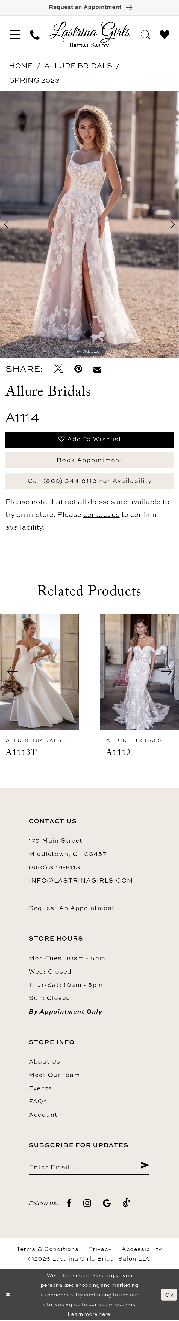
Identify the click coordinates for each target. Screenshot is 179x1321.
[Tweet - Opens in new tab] (58, 369)
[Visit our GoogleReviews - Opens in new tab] (106, 1204)
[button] (15, 34)
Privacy (100, 1249)
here (104, 1314)
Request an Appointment (72, 908)
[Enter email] (89, 1166)
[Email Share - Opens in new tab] (97, 369)
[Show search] (145, 34)
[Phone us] (34, 34)
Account (43, 1115)
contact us (101, 514)
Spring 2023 (34, 80)
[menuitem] (15, 34)
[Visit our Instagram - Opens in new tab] (87, 1204)
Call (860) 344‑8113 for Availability (90, 481)
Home (21, 66)
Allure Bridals (78, 66)
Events (40, 1088)
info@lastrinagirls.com (81, 881)
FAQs (38, 1101)
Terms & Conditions (48, 1249)
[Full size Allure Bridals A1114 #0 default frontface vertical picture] (89, 224)
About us (44, 1061)
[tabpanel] (89, 224)
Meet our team (54, 1075)
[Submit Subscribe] (144, 1166)
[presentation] (39, 672)
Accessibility (142, 1249)
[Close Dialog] (8, 1295)
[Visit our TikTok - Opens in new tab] (126, 1204)
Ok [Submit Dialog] (169, 1295)
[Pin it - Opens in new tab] (78, 369)
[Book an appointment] (89, 7)
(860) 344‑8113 (55, 867)
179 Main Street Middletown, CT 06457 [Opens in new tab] (68, 847)
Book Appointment (90, 460)
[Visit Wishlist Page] (164, 34)
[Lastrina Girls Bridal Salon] (89, 35)
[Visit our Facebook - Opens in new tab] (69, 1204)
